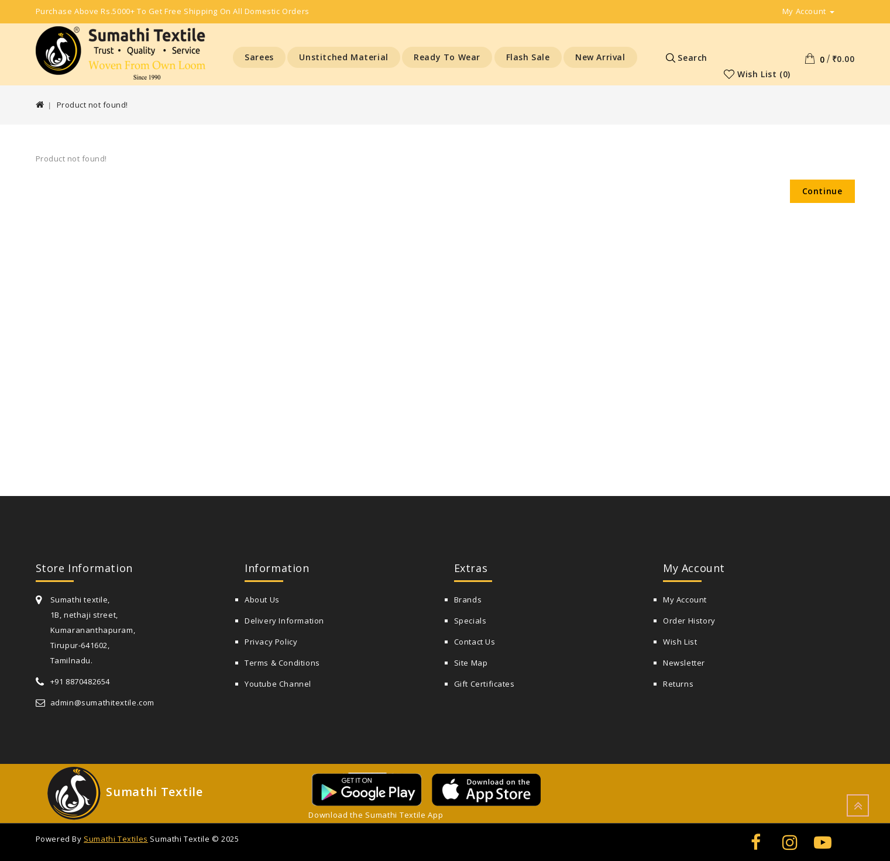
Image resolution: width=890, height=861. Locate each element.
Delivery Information (284, 620)
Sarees (259, 57)
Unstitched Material (343, 57)
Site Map (471, 662)
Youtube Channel (278, 684)
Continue (822, 191)
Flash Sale (528, 57)
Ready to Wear (447, 57)
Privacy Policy (271, 641)
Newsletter (684, 662)
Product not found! (92, 104)
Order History (689, 620)
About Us (262, 599)
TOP (858, 805)
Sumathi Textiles (116, 839)
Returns (678, 684)
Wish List (680, 641)
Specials (470, 620)
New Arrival (600, 57)
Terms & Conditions (282, 662)
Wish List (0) (764, 74)
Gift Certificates (484, 684)
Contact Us (475, 641)
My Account (685, 599)
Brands (468, 599)
